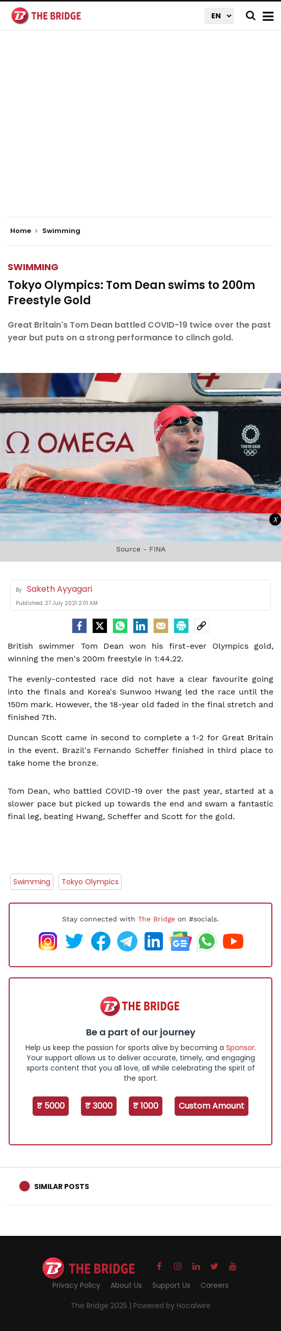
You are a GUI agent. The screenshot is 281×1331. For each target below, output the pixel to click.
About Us (126, 1285)
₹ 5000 (51, 1106)
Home (24, 231)
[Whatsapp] (120, 625)
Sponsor (240, 1048)
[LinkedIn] (140, 625)
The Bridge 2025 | (102, 1305)
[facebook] (79, 625)
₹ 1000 (145, 1106)
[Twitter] (99, 625)
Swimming (33, 267)
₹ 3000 (99, 1106)
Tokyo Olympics (90, 882)
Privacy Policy (76, 1285)
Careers (215, 1285)
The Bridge (156, 919)
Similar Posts (61, 1186)
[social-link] (201, 625)
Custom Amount (211, 1106)
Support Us (171, 1285)
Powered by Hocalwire (172, 1305)
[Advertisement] (144, 132)
